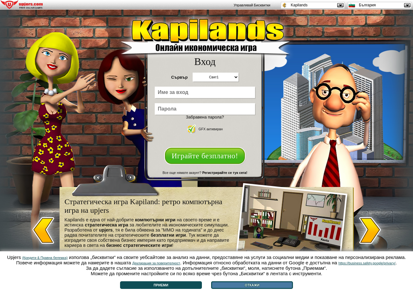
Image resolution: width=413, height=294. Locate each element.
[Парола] (205, 109)
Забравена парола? (205, 117)
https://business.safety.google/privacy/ (366, 263)
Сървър (179, 77)
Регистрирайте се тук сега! (224, 173)
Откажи (252, 285)
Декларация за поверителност (156, 263)
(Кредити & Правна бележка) (45, 258)
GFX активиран (205, 129)
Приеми (160, 285)
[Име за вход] (205, 92)
